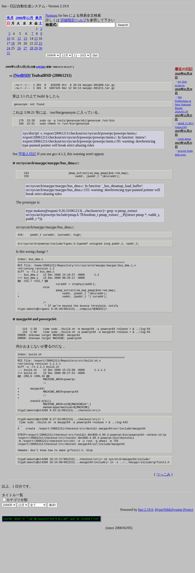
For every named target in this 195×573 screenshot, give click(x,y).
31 (8, 53)
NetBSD (22, 75)
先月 (10, 18)
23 (40, 43)
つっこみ (163, 516)
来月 (38, 18)
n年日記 (41, 67)
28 (31, 48)
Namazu (51, 15)
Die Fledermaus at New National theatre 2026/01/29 (183, 104)
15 (36, 38)
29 (36, 48)
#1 (11, 75)
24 (8, 48)
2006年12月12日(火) (17, 66)
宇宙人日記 (27, 157)
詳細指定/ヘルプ (73, 20)
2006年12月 (24, 18)
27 (25, 48)
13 (25, 38)
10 (8, 38)
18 (13, 43)
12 (19, 38)
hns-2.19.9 (145, 551)
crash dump (184, 138)
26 (19, 48)
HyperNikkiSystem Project (174, 551)
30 (40, 48)
